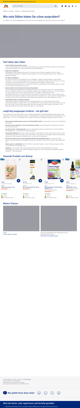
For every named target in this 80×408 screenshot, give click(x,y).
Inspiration (11, 11)
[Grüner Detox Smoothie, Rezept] (21, 221)
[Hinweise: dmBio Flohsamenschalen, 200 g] (4, 194)
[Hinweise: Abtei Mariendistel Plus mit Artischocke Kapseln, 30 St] (47, 194)
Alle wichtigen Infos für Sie (30, 1)
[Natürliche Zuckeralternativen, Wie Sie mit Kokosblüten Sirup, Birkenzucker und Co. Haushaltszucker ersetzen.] (59, 221)
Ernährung (17, 11)
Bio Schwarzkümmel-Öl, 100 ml (31, 187)
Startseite (5, 11)
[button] (76, 6)
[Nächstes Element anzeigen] (77, 172)
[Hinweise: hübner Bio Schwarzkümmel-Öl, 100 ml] (26, 194)
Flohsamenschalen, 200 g (8, 187)
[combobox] (34, 6)
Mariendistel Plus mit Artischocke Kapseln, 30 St (53, 188)
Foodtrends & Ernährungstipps (28, 11)
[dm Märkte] (62, 6)
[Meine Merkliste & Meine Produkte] (66, 6)
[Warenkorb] (72, 6)
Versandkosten (28, 379)
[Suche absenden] (55, 6)
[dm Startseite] (6, 6)
